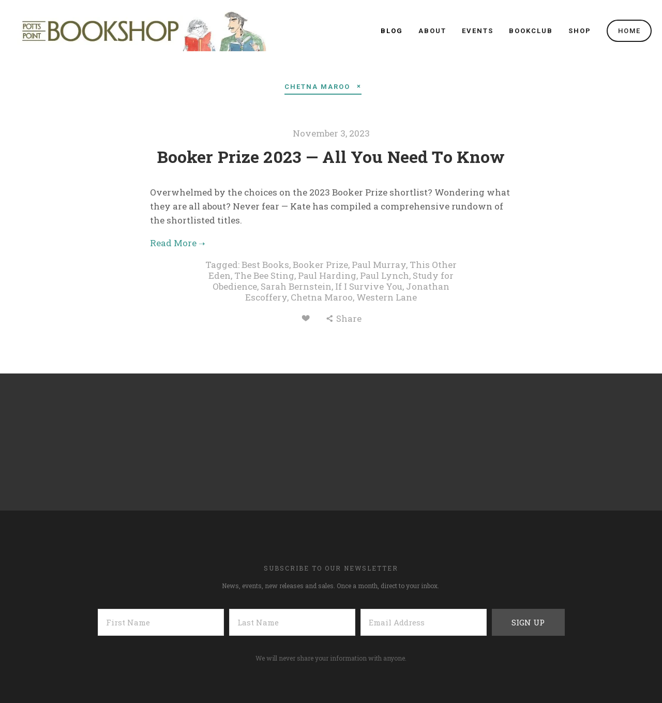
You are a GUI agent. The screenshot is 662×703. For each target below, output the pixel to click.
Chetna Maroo (322, 297)
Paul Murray (379, 265)
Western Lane (386, 297)
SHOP (579, 31)
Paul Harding (327, 275)
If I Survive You (368, 286)
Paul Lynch (384, 275)
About (432, 31)
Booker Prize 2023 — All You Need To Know (331, 156)
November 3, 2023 (331, 133)
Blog (392, 31)
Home (629, 31)
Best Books (265, 265)
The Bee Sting (264, 275)
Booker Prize (320, 265)
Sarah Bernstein (296, 286)
